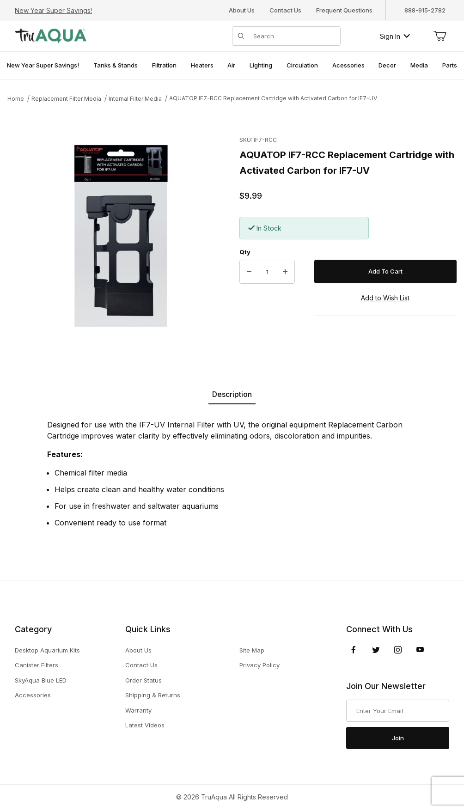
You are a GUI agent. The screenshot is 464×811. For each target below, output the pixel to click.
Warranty (138, 710)
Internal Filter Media (135, 98)
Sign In (395, 36)
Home (15, 98)
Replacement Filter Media (66, 98)
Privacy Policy (259, 665)
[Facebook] (353, 649)
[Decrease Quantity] (249, 271)
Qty (244, 252)
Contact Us (285, 10)
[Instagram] (398, 649)
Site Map (251, 650)
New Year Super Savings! (53, 10)
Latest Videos (145, 725)
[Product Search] (294, 36)
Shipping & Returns (152, 695)
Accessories (33, 695)
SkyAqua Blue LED (41, 680)
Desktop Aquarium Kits (47, 650)
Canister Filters (36, 665)
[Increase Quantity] (285, 271)
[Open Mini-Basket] (439, 36)
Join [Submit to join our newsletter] (398, 738)
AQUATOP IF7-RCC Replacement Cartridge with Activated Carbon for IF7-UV (273, 98)
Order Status (143, 680)
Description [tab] (232, 394)
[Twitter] (376, 649)
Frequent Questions (344, 10)
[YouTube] (420, 649)
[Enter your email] (397, 711)
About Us (242, 10)
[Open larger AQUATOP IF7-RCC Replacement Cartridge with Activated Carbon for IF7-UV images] (121, 237)
